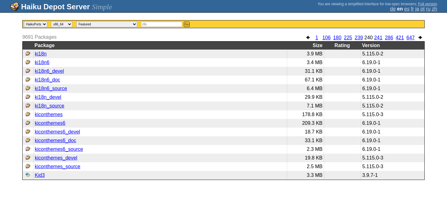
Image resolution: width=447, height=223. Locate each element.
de (393, 8)
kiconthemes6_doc (55, 140)
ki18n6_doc (47, 79)
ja (417, 8)
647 (410, 37)
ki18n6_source (51, 88)
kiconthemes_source (57, 166)
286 (389, 37)
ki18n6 (42, 62)
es (406, 8)
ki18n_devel (48, 97)
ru (428, 8)
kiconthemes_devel (56, 157)
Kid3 (40, 175)
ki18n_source (49, 105)
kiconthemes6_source (59, 149)
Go (187, 24)
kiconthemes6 (50, 123)
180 (337, 37)
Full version (427, 4)
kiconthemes (49, 114)
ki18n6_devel (49, 71)
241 (378, 37)
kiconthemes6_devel (57, 131)
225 (348, 37)
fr (412, 8)
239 (358, 37)
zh (434, 8)
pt (423, 8)
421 (400, 37)
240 (368, 37)
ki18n (41, 53)
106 (326, 37)
